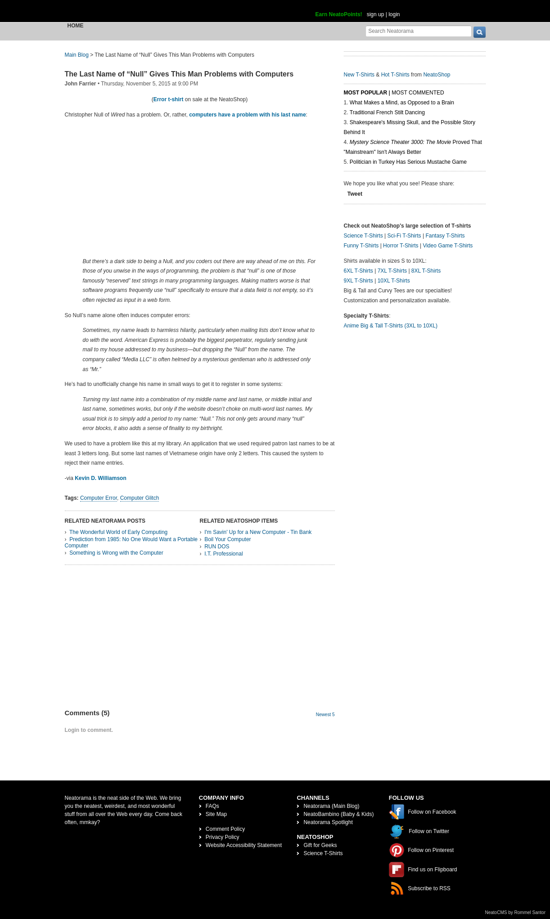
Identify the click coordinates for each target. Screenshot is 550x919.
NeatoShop (436, 75)
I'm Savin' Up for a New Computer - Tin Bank (257, 532)
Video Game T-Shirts (448, 245)
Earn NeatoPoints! (339, 14)
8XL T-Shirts (426, 271)
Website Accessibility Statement (244, 845)
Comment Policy (225, 829)
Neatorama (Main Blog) (331, 806)
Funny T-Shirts (361, 245)
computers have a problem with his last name (247, 115)
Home (76, 25)
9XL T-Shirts (358, 281)
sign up (375, 14)
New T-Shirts (359, 75)
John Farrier (80, 84)
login (394, 14)
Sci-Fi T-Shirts (404, 236)
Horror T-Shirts (400, 245)
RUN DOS (216, 546)
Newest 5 (325, 714)
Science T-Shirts (363, 236)
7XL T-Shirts (392, 271)
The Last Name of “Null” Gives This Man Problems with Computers (179, 74)
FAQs (212, 806)
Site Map (216, 814)
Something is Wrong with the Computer (116, 553)
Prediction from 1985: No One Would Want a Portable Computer (131, 542)
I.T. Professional (223, 554)
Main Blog (77, 55)
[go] (479, 32)
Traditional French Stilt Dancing (387, 112)
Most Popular (366, 93)
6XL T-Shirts (358, 271)
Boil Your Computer (227, 539)
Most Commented (418, 93)
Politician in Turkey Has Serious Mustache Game (408, 162)
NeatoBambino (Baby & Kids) (338, 814)
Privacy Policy (222, 837)
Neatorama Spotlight (327, 822)
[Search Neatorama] (418, 30)
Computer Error (98, 498)
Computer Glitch (139, 498)
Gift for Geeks (320, 845)
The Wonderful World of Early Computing (118, 532)
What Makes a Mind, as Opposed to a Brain (402, 102)
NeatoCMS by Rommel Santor (515, 912)
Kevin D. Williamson (100, 478)
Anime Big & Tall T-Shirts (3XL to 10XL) (391, 326)
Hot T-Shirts (395, 75)
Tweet (354, 194)
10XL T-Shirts (394, 281)
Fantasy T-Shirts (444, 236)
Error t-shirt (168, 99)
